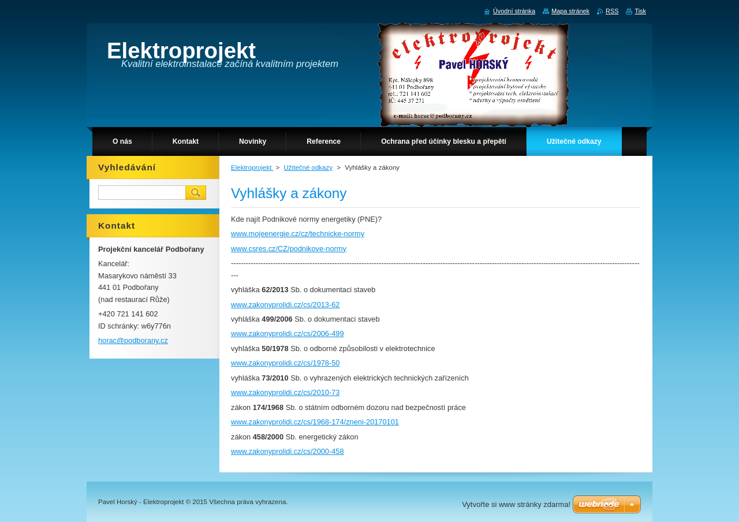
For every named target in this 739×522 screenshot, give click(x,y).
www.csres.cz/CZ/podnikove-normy (288, 248)
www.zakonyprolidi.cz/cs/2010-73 (285, 392)
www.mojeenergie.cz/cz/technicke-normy (297, 233)
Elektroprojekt (252, 167)
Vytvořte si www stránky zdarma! (516, 504)
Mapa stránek (570, 11)
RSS (612, 11)
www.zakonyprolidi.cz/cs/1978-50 (285, 363)
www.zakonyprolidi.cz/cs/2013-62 (285, 304)
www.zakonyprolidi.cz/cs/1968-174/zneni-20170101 (315, 421)
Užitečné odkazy (308, 167)
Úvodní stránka (514, 11)
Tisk (640, 11)
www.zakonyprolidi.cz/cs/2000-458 (287, 451)
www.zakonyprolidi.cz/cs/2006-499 (287, 333)
